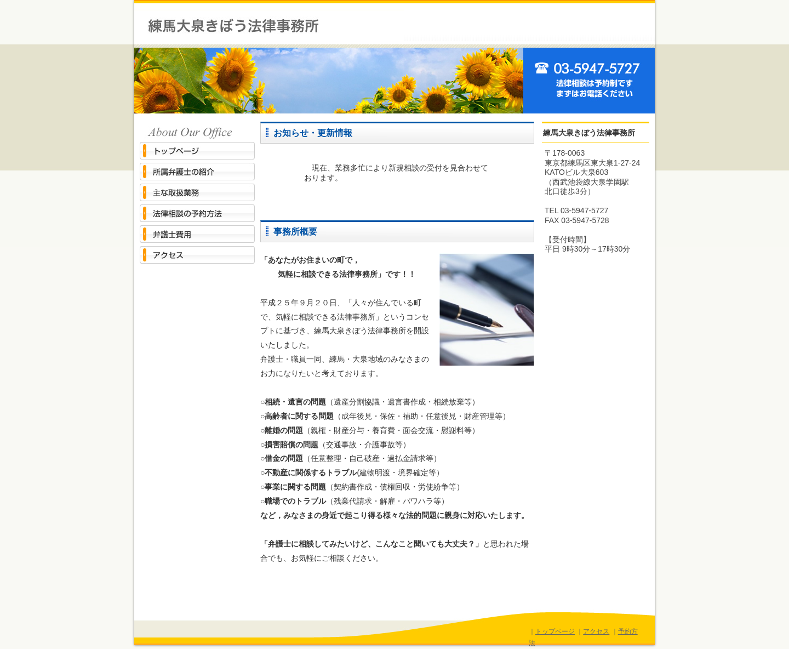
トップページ (197, 151)
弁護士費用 (197, 234)
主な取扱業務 (197, 193)
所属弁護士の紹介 (197, 172)
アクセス (197, 255)
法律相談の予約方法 (197, 213)
